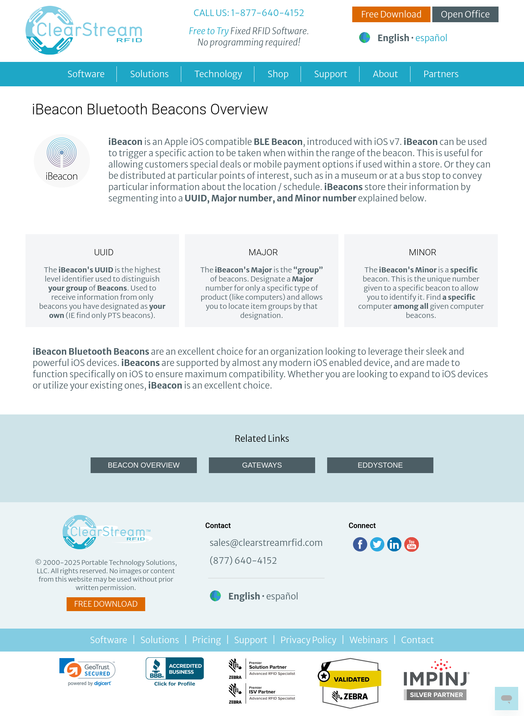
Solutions (149, 74)
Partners (441, 74)
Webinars (368, 640)
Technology (218, 74)
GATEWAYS (262, 465)
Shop (278, 74)
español (432, 38)
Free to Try (209, 31)
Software (85, 74)
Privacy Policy (309, 640)
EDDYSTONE (380, 465)
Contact (417, 640)
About (385, 74)
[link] (87, 672)
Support (330, 74)
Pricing (206, 640)
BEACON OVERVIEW (143, 465)
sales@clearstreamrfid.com (266, 542)
